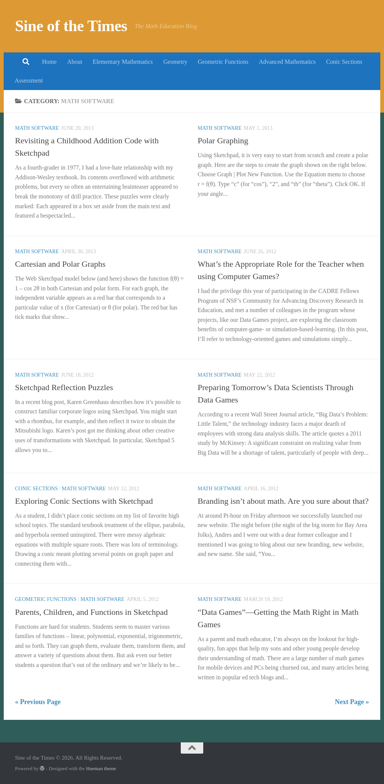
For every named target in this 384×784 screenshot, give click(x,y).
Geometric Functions (223, 62)
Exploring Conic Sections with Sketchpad (84, 501)
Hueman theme (101, 768)
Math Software (37, 128)
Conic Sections (344, 62)
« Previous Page (38, 702)
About (74, 62)
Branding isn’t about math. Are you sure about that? (283, 501)
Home (49, 62)
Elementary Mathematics (123, 62)
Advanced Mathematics (287, 62)
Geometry (176, 62)
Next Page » (352, 702)
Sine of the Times (71, 26)
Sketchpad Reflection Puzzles (64, 387)
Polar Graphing (223, 140)
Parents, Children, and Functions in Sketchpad (91, 612)
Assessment (29, 80)
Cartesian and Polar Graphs (60, 264)
